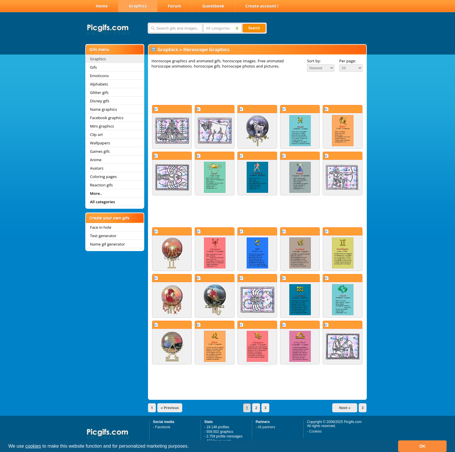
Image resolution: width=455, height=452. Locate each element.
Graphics (138, 6)
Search (254, 28)
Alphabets (99, 84)
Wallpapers (100, 143)
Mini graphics (102, 126)
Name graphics (103, 109)
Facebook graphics (106, 117)
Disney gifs (99, 101)
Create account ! (262, 6)
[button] (191, 447)
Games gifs (100, 151)
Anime (96, 159)
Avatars (96, 168)
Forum (174, 6)
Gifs (93, 67)
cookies (33, 446)
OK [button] (422, 446)
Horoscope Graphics (206, 49)
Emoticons (99, 75)
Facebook (162, 427)
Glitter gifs (99, 92)
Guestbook (214, 6)
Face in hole (100, 227)
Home (102, 6)
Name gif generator (107, 244)
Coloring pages (103, 176)
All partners (266, 427)
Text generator (103, 235)
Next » (345, 407)
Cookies (315, 431)
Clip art (96, 134)
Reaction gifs (101, 185)
